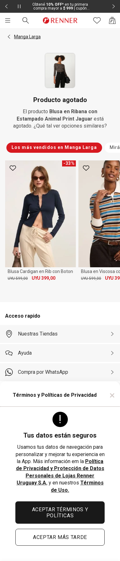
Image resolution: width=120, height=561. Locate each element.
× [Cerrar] (112, 395)
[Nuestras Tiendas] (60, 334)
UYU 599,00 (18, 278)
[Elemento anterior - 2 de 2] (6, 6)
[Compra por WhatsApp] (60, 372)
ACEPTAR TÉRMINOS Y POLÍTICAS (60, 512)
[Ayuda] (60, 353)
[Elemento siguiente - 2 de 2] (113, 6)
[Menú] (7, 20)
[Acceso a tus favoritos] (97, 20)
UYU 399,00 (43, 278)
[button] (9, 36)
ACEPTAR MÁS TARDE (60, 537)
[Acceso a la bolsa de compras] (112, 20)
